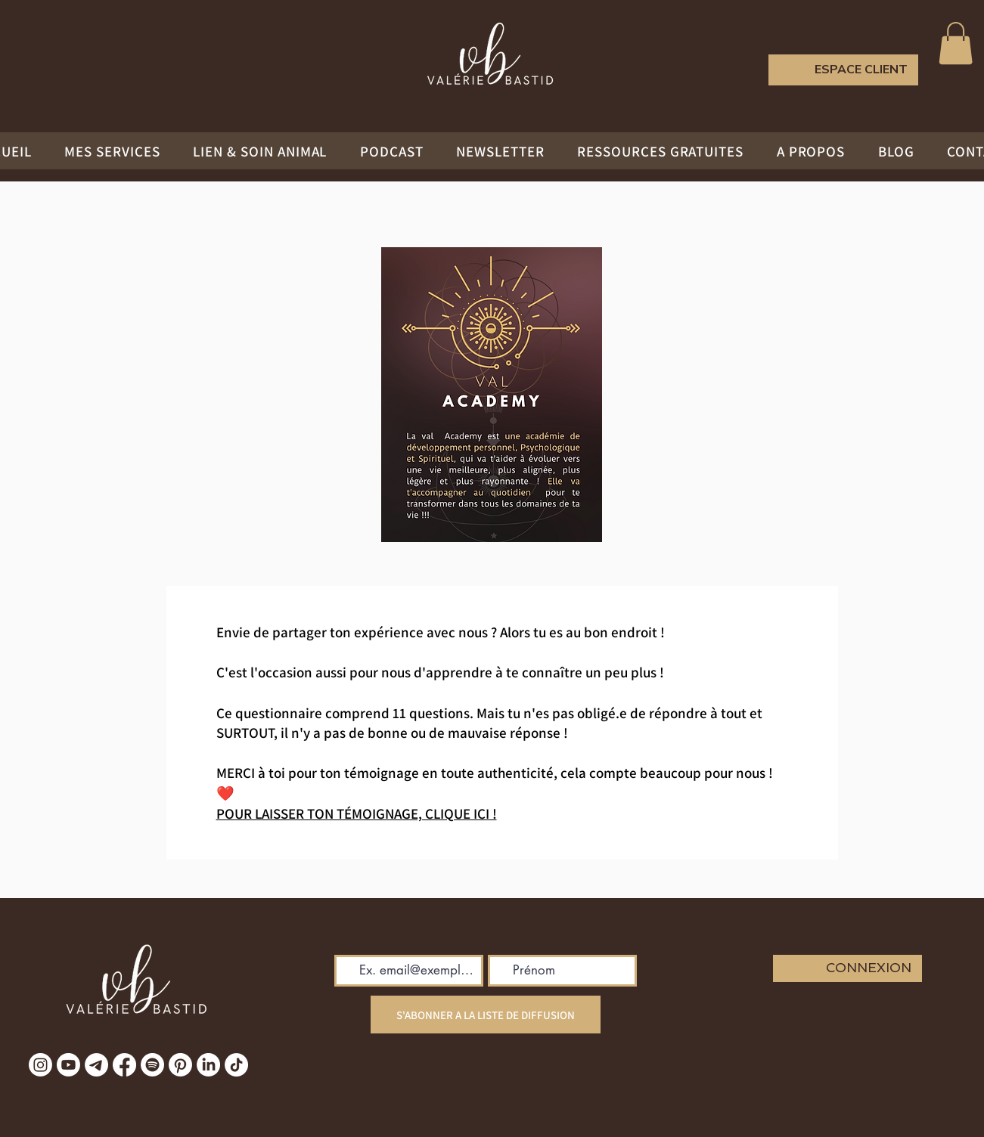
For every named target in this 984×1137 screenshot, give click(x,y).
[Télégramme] (96, 1065)
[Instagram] (40, 1065)
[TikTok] (236, 1065)
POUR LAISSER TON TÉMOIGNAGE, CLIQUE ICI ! (356, 813)
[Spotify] (152, 1065)
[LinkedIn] (208, 1065)
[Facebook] (124, 1065)
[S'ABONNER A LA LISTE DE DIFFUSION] (486, 1014)
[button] (955, 43)
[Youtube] (68, 1065)
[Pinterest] (180, 1065)
